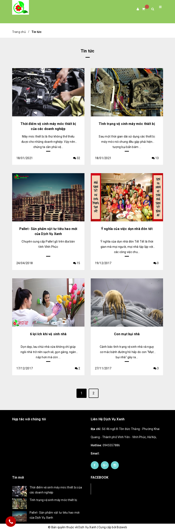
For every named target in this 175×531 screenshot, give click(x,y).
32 (76, 158)
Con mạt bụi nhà (127, 334)
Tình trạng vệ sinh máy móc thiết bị (127, 124)
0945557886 (105, 445)
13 (155, 158)
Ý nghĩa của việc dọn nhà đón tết (127, 229)
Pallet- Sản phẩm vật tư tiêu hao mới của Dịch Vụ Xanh (55, 515)
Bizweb (122, 527)
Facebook (104, 489)
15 (76, 263)
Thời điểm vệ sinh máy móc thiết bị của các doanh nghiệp (56, 490)
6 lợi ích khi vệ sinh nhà (48, 334)
